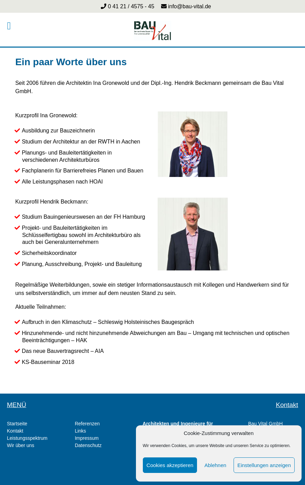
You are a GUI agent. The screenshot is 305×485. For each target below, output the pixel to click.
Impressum (87, 438)
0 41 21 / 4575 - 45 (131, 6)
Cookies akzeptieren (170, 465)
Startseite (17, 423)
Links (80, 431)
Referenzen (87, 423)
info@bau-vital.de (189, 6)
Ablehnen (215, 465)
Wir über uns (20, 445)
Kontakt (15, 431)
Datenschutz (88, 445)
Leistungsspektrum (27, 438)
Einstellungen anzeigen (264, 465)
